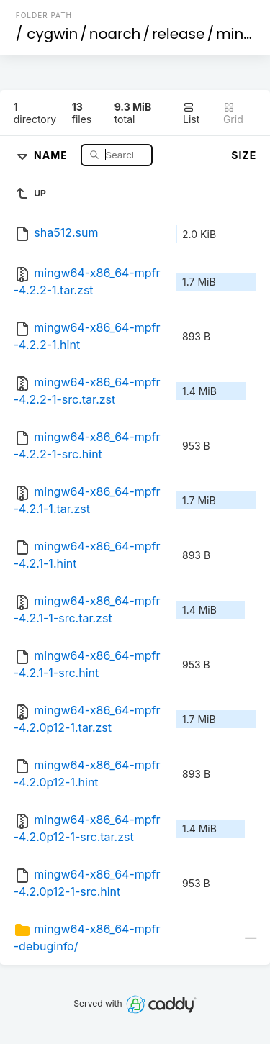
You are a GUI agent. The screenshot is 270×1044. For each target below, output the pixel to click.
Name (52, 154)
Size (243, 155)
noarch (115, 34)
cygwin (52, 34)
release (178, 34)
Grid (233, 113)
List (191, 113)
